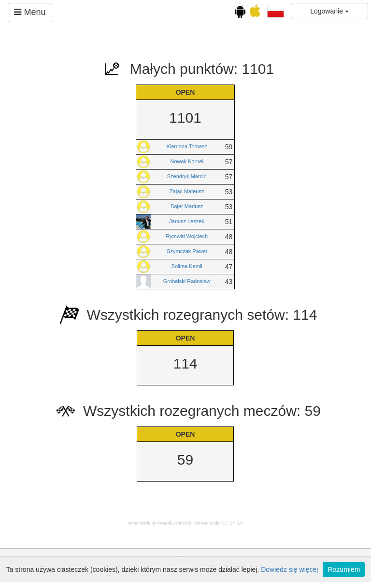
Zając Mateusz (187, 191)
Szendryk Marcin (187, 176)
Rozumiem (344, 569)
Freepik (164, 523)
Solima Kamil (186, 266)
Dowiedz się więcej (289, 569)
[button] (275, 10)
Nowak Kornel (186, 161)
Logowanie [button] (329, 11)
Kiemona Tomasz (187, 146)
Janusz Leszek (186, 221)
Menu (29, 12)
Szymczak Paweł (187, 251)
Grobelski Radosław (187, 281)
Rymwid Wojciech (187, 236)
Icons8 (180, 523)
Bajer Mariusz (187, 206)
